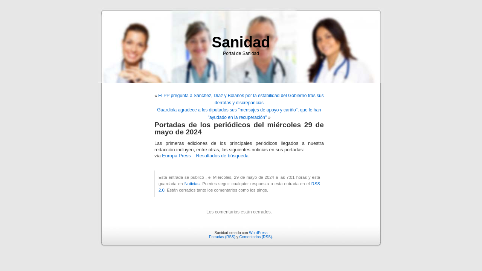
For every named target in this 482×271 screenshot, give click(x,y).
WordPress (258, 233)
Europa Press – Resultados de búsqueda (205, 155)
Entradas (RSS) (222, 237)
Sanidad (241, 42)
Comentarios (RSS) (255, 237)
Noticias (192, 183)
